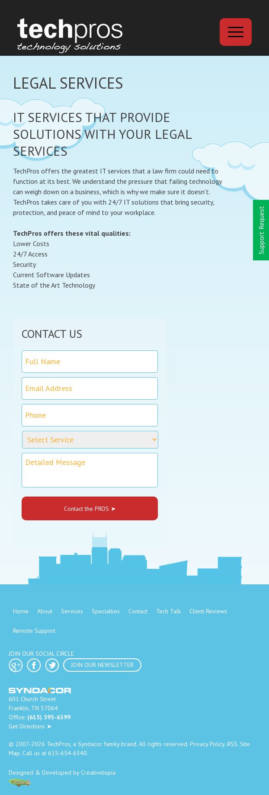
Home (21, 611)
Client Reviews (208, 611)
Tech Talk (168, 611)
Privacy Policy (207, 744)
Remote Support (34, 631)
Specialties (106, 611)
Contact (137, 611)
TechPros (58, 744)
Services (72, 611)
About (44, 611)
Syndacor (90, 744)
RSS (232, 744)
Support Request (261, 230)
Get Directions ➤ (30, 726)
